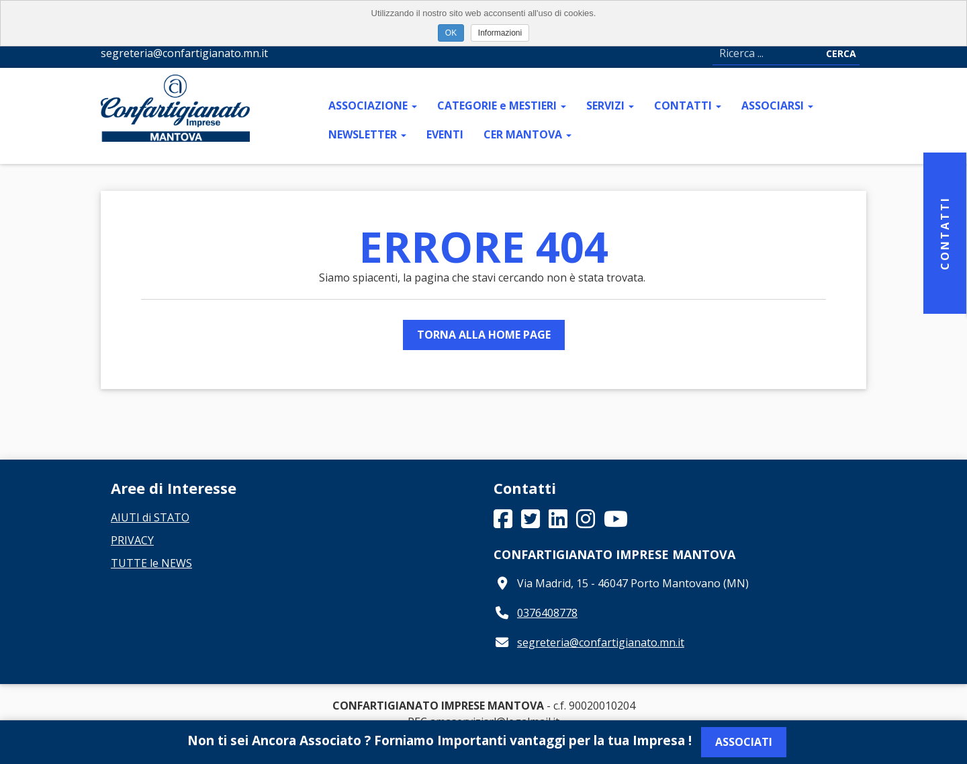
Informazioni (500, 33)
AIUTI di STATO (150, 517)
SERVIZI (610, 105)
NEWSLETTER (367, 134)
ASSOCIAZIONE (372, 105)
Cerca (841, 53)
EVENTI (444, 134)
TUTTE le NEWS (151, 563)
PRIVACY (132, 540)
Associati (743, 741)
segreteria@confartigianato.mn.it (600, 642)
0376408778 (547, 612)
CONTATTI (687, 105)
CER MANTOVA (527, 134)
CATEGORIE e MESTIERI (501, 105)
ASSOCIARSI (777, 105)
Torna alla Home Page (484, 334)
